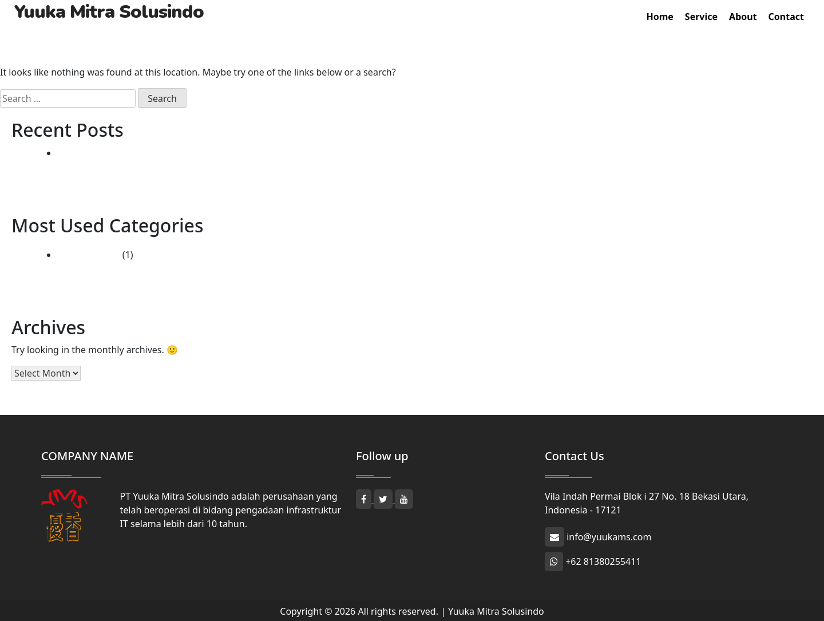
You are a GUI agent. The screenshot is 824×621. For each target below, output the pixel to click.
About (743, 16)
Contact (786, 16)
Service (701, 16)
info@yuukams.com (598, 537)
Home (659, 16)
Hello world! (83, 153)
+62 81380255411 (593, 561)
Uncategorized (88, 254)
